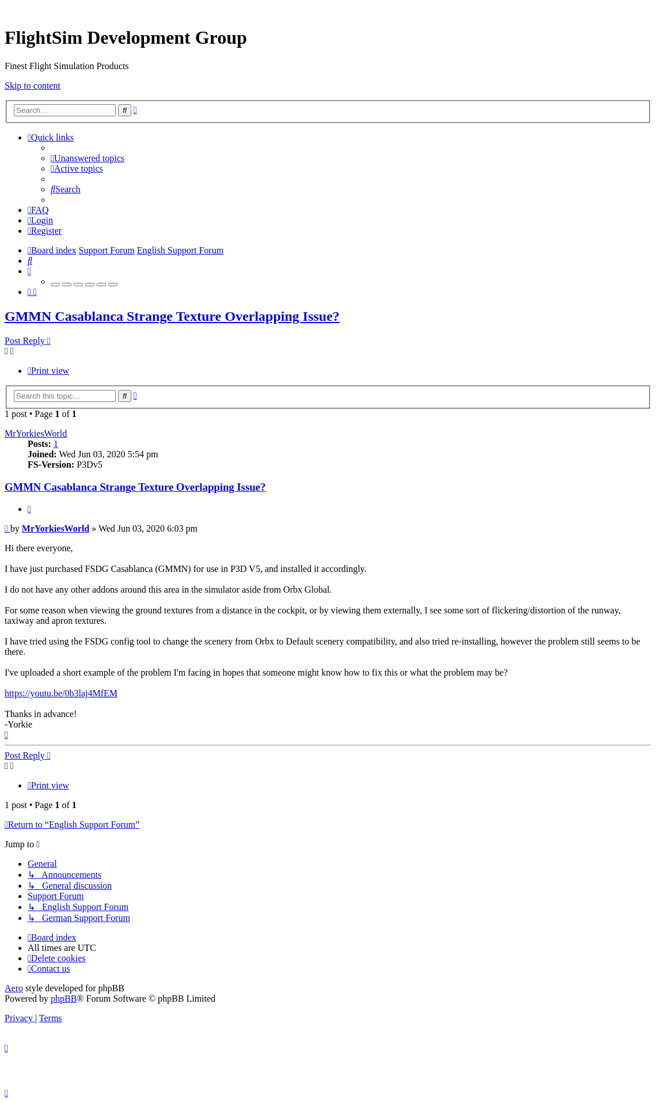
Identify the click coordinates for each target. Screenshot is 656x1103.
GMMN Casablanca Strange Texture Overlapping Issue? (172, 316)
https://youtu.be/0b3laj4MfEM (61, 693)
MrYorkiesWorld (36, 433)
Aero (14, 988)
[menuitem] (87, 158)
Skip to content (32, 85)
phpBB (64, 998)
